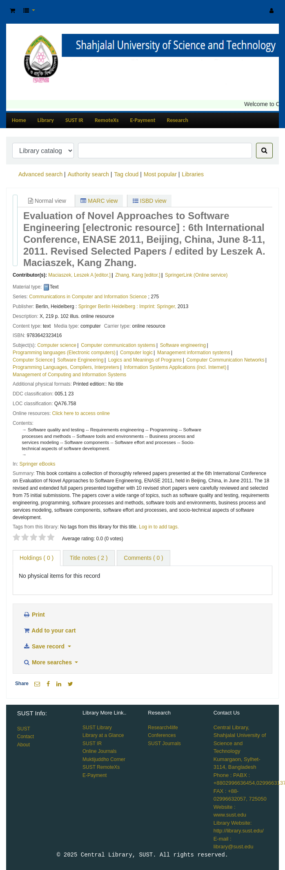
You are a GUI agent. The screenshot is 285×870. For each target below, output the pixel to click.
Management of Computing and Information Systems (69, 374)
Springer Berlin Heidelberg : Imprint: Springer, (127, 306)
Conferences (162, 735)
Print (34, 614)
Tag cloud (126, 174)
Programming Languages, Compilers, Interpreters (66, 367)
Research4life (163, 727)
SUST (23, 729)
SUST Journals (164, 743)
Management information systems (193, 352)
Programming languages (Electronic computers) (64, 352)
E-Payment (143, 120)
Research (177, 120)
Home (19, 120)
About (23, 745)
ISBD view (149, 201)
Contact (25, 736)
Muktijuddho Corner (103, 759)
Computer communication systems (118, 345)
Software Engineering (80, 360)
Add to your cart (49, 630)
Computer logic (136, 352)
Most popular (160, 174)
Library (46, 120)
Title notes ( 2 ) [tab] (89, 558)
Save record (44, 646)
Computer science (56, 345)
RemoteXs (107, 120)
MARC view (99, 201)
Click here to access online (81, 413)
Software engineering (183, 345)
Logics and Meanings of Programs (145, 360)
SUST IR (74, 120)
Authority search (88, 174)
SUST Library (97, 727)
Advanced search (40, 174)
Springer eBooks (38, 464)
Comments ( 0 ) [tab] (143, 558)
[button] (12, 10)
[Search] (264, 150)
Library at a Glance (103, 735)
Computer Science (33, 360)
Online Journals (99, 751)
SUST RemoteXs (101, 767)
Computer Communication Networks (225, 360)
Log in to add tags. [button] (159, 527)
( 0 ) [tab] (36, 558)
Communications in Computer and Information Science (88, 297)
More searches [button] (48, 662)
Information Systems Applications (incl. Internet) (175, 367)
